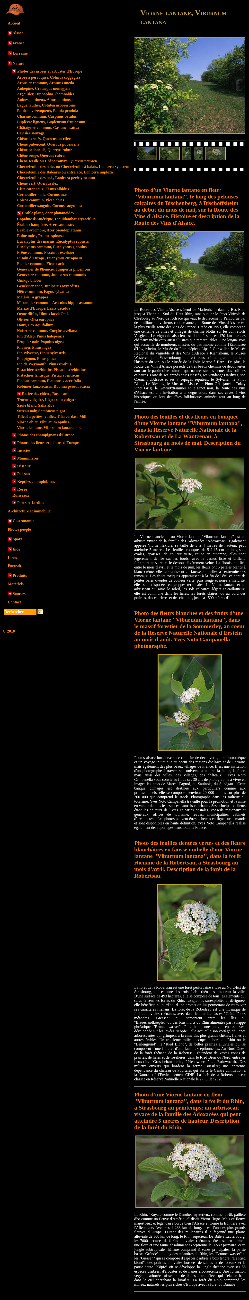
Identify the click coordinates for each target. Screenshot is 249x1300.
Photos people (19, 529)
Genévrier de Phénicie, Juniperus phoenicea (53, 269)
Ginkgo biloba (29, 280)
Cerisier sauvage (30, 133)
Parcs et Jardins (30, 503)
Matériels (16, 584)
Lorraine (20, 53)
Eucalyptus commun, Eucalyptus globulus (52, 247)
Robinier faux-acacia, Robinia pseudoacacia (53, 386)
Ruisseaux (20, 495)
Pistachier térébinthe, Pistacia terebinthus (52, 370)
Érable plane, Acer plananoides (48, 213)
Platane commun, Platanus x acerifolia (49, 381)
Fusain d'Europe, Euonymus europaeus (49, 258)
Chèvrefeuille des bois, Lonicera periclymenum (56, 178)
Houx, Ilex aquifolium (35, 325)
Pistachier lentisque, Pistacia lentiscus (48, 375)
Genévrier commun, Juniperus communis (51, 275)
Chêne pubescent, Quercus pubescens (48, 144)
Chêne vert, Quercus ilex (37, 183)
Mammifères (27, 458)
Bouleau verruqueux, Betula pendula (47, 111)
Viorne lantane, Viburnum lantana (49, 428)
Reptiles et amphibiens (36, 481)
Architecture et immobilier (30, 511)
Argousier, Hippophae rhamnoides (45, 94)
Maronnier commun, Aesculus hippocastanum (55, 303)
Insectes (23, 450)
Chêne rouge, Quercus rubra (41, 155)
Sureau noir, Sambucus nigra (41, 411)
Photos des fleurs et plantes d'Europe (48, 443)
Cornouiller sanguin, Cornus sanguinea (49, 206)
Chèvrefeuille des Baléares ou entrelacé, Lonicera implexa (65, 172)
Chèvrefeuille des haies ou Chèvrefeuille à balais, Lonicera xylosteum (74, 167)
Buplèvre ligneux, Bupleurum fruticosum (51, 122)
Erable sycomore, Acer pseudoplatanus (49, 230)
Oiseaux (24, 466)
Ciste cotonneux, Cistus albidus (43, 189)
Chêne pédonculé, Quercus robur (44, 150)
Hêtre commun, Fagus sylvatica (43, 291)
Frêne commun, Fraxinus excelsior (45, 252)
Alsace (17, 33)
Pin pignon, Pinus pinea (36, 358)
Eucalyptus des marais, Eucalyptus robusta (53, 241)
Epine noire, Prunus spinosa (40, 236)
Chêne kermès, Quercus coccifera (44, 139)
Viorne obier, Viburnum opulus (43, 422)
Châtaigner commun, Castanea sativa (48, 127)
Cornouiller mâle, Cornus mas (42, 194)
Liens (12, 558)
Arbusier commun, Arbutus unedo (45, 83)
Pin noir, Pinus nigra (34, 347)
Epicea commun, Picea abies (40, 200)
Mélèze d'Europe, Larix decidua (43, 308)
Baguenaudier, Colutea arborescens (46, 105)
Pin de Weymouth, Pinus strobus (44, 364)
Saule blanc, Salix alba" (37, 405)
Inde (16, 549)
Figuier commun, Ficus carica (41, 264)
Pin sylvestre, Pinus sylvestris (41, 353)
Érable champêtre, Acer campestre (45, 224)
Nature (18, 63)
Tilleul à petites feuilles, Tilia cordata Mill (51, 416)
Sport (17, 539)
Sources (19, 594)
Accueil (14, 23)
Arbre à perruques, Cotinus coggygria (48, 77)
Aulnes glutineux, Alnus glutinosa (45, 100)
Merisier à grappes (32, 297)
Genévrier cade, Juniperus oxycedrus (48, 286)
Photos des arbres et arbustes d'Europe (49, 71)
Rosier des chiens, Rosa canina (47, 394)
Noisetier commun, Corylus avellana (47, 331)
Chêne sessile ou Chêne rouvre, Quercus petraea (57, 161)
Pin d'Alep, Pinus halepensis (40, 336)
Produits (20, 575)
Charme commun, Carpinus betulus (47, 116)
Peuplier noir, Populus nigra (40, 342)
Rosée (22, 489)
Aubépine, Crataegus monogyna (43, 88)
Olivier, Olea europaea (35, 319)
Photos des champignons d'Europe (45, 435)
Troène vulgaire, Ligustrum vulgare (46, 400)
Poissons (24, 474)
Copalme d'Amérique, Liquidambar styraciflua (56, 219)
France (18, 43)
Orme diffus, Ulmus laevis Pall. (43, 314)
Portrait (14, 566)
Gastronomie (23, 521)
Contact (14, 602)
